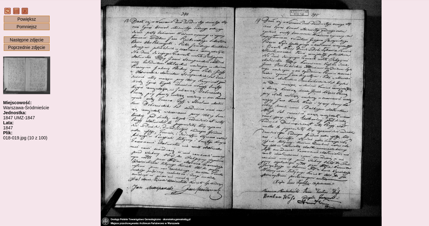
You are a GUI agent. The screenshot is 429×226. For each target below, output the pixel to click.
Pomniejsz (27, 26)
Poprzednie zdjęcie (26, 47)
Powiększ (26, 19)
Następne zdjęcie (26, 39)
